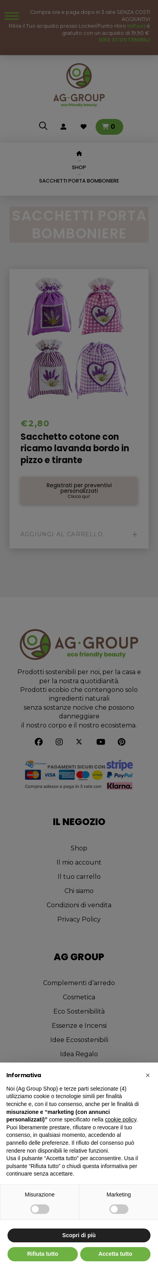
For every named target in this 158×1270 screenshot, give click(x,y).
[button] (147, 1075)
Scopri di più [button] (79, 1235)
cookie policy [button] (120, 1119)
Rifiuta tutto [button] (42, 1254)
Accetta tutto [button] (115, 1254)
